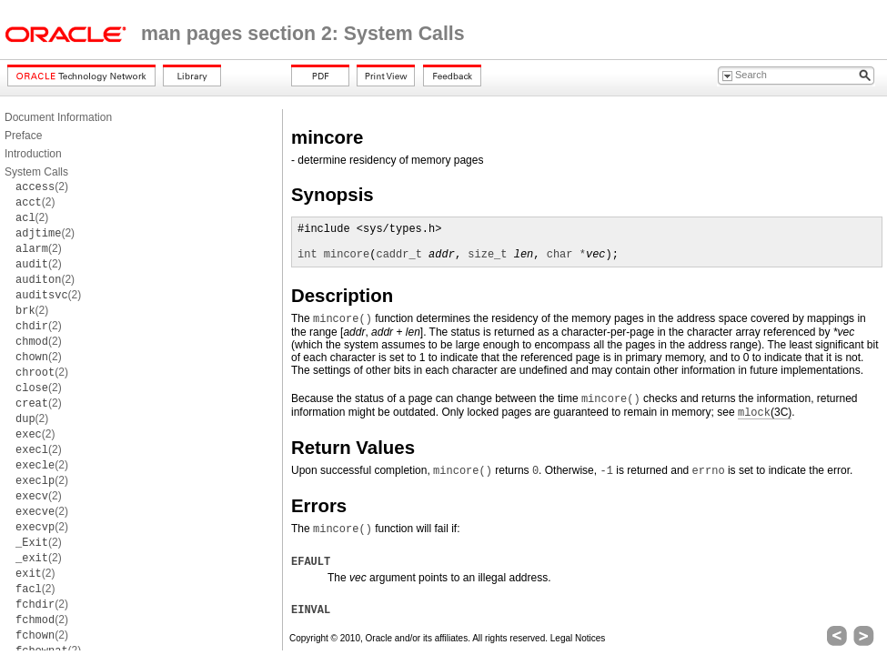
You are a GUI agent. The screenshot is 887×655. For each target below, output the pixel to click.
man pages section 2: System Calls (303, 34)
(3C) (764, 412)
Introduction (33, 153)
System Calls (36, 172)
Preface (23, 135)
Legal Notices (578, 638)
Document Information (58, 117)
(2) (41, 186)
